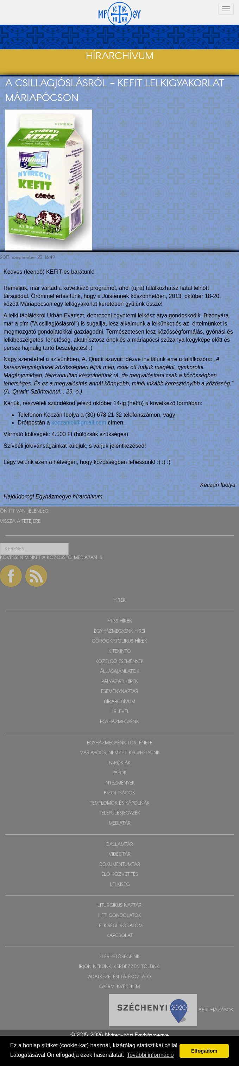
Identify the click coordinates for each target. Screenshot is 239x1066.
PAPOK (119, 773)
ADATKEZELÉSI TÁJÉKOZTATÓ (119, 977)
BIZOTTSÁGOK (119, 793)
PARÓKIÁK (120, 763)
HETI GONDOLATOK (119, 915)
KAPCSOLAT (120, 935)
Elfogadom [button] (204, 1051)
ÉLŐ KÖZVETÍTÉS (119, 874)
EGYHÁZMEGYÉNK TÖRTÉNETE (119, 743)
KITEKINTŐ (119, 651)
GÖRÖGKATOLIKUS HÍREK (119, 641)
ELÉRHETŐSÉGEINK (119, 957)
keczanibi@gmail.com (78, 423)
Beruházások (216, 1009)
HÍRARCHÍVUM (119, 702)
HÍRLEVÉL (119, 711)
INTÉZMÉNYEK (120, 783)
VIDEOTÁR (120, 854)
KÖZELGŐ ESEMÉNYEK (119, 661)
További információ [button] (150, 1055)
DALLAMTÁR (119, 844)
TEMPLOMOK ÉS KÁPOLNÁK (120, 803)
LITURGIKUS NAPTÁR (119, 905)
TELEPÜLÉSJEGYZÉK (119, 813)
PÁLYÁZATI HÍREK (119, 681)
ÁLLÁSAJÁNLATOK (119, 671)
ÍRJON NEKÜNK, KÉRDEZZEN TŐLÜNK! (120, 966)
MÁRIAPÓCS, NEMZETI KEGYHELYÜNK (120, 753)
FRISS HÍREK (119, 621)
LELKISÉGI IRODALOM (119, 926)
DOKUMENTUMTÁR (119, 864)
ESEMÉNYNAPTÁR (119, 691)
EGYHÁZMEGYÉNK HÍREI (119, 631)
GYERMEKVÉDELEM (119, 987)
